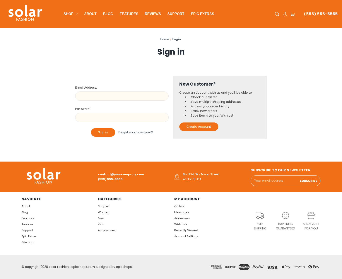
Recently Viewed (186, 230)
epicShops (124, 267)
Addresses (182, 218)
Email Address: (86, 87)
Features (129, 14)
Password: (82, 109)
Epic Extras (202, 14)
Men (101, 218)
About (90, 14)
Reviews (153, 14)
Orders (179, 206)
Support (176, 14)
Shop (70, 14)
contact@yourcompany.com (121, 174)
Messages (181, 212)
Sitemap (28, 242)
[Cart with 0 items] (292, 14)
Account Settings (186, 236)
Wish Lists (180, 224)
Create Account (198, 126)
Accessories (107, 230)
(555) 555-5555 (321, 14)
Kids (101, 224)
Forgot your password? (135, 132)
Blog (108, 14)
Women (103, 212)
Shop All (103, 206)
